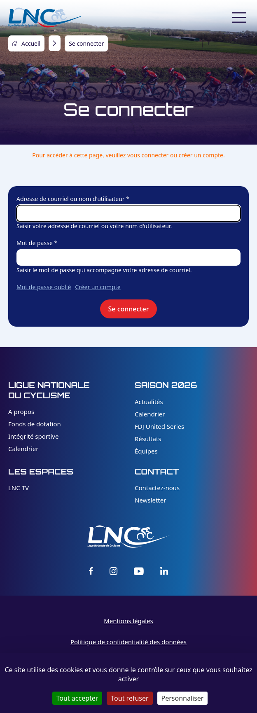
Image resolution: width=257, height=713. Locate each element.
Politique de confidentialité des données (128, 642)
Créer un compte (97, 287)
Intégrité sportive (33, 436)
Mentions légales (128, 621)
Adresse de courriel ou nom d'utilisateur (70, 199)
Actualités (149, 401)
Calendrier (23, 448)
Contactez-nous (157, 488)
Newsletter (150, 500)
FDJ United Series (159, 426)
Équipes (146, 451)
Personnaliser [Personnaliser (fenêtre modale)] (182, 698)
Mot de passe (34, 243)
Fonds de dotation (34, 424)
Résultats (148, 439)
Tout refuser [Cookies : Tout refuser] (129, 698)
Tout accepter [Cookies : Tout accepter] (77, 698)
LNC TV (18, 488)
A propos (21, 411)
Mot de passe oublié (43, 287)
